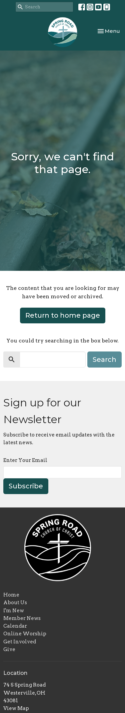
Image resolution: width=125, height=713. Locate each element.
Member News (22, 618)
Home (11, 595)
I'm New (13, 611)
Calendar (15, 626)
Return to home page (62, 315)
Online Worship (24, 634)
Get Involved (19, 642)
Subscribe (26, 486)
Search (104, 359)
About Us (15, 603)
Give (9, 649)
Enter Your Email (25, 460)
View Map (16, 708)
